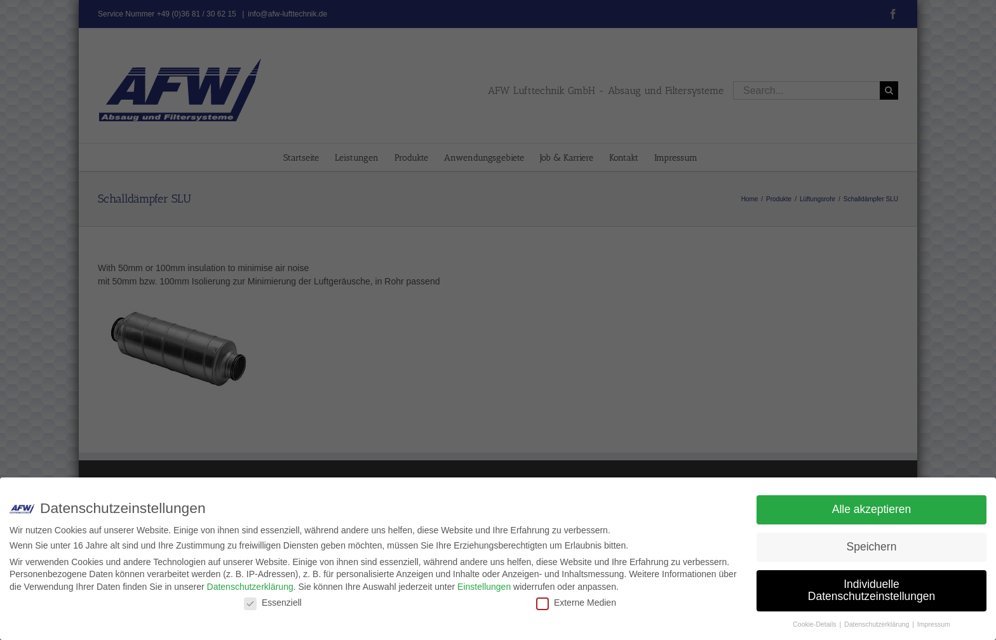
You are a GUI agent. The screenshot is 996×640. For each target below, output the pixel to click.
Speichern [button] (872, 546)
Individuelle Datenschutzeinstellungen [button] (871, 590)
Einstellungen (484, 587)
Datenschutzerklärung (250, 587)
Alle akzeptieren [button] (872, 509)
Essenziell (273, 602)
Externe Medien (576, 602)
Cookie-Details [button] (815, 624)
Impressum (933, 624)
